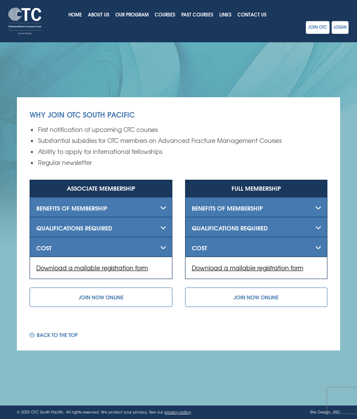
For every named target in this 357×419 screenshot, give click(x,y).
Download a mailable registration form (92, 267)
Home (75, 14)
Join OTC (317, 27)
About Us (98, 14)
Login (340, 27)
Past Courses (197, 14)
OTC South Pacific (24, 21)
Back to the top (57, 334)
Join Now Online (101, 297)
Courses (165, 14)
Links (225, 14)
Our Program (132, 14)
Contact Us (252, 14)
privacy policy (177, 412)
